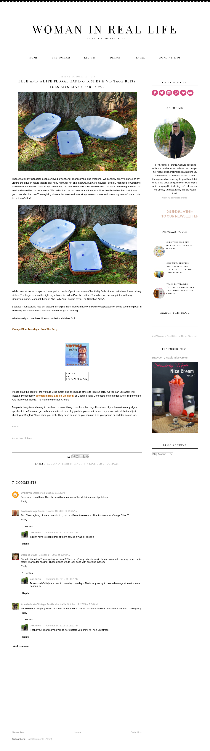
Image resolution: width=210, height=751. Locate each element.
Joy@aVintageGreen (33, 512)
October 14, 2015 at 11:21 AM (62, 580)
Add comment (21, 647)
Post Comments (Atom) (39, 740)
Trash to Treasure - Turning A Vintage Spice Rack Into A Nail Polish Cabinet (180, 289)
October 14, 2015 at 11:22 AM (62, 627)
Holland (53, 465)
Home (33, 58)
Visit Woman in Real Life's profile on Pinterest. (174, 336)
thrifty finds (72, 465)
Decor (115, 58)
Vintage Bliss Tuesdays (101, 465)
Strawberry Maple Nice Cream (170, 357)
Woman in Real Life (105, 28)
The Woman (61, 58)
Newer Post (18, 734)
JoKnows (35, 534)
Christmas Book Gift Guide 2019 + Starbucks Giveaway (179, 245)
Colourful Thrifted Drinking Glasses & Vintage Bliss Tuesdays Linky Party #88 (179, 268)
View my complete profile (174, 198)
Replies (29, 528)
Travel (139, 58)
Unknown (26, 494)
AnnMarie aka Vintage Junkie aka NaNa (43, 606)
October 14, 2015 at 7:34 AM (82, 606)
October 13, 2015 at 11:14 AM (49, 494)
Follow (15, 428)
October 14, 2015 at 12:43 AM (54, 556)
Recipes (90, 58)
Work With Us (170, 58)
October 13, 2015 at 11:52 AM (62, 534)
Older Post (136, 734)
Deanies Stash (29, 556)
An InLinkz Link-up (22, 440)
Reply (24, 503)
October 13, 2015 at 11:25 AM (62, 512)
